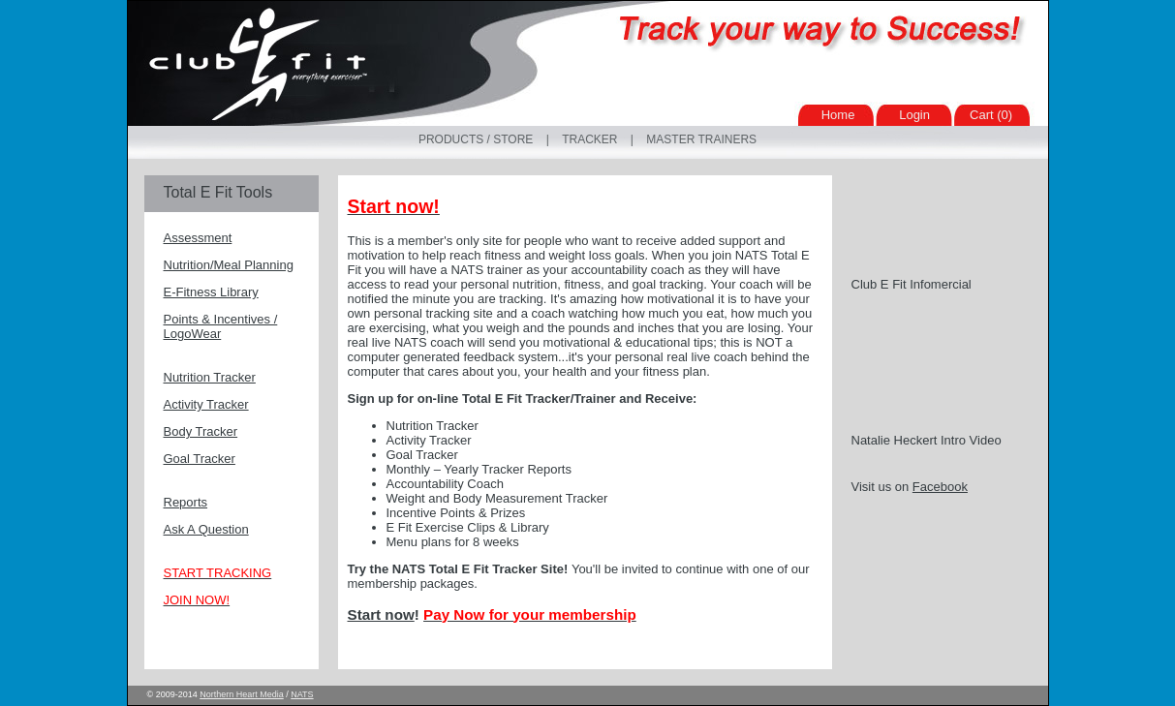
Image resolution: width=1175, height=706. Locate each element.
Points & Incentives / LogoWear (221, 326)
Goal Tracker (199, 458)
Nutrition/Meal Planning (229, 265)
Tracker (589, 139)
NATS (302, 694)
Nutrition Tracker (210, 377)
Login (914, 114)
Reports (186, 502)
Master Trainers (701, 139)
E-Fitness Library (211, 292)
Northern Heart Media (242, 694)
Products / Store (475, 139)
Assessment (198, 237)
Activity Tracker (206, 404)
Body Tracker (201, 431)
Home (838, 114)
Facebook (940, 486)
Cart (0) (991, 114)
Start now (381, 614)
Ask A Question (206, 529)
